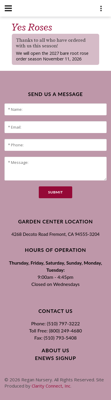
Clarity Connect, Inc (51, 386)
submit (55, 192)
